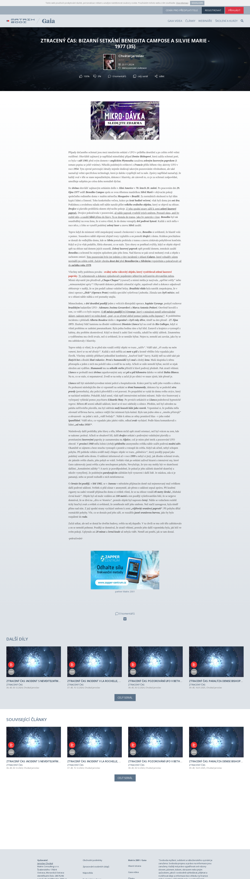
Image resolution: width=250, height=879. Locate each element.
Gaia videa (175, 21)
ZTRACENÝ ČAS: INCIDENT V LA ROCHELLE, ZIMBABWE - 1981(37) (105, 654)
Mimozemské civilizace (134, 68)
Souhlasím (197, 3)
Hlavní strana (134, 812)
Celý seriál (125, 670)
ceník (182, 10)
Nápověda (88, 819)
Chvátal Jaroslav (131, 56)
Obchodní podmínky (92, 806)
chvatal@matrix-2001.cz (55, 825)
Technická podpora (92, 825)
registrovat (213, 10)
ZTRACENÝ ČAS (14, 657)
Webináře (205, 21)
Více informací (182, 3)
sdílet (159, 76)
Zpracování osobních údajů (96, 812)
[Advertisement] (125, 765)
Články (190, 21)
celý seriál (140, 76)
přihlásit (234, 10)
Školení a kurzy (226, 21)
